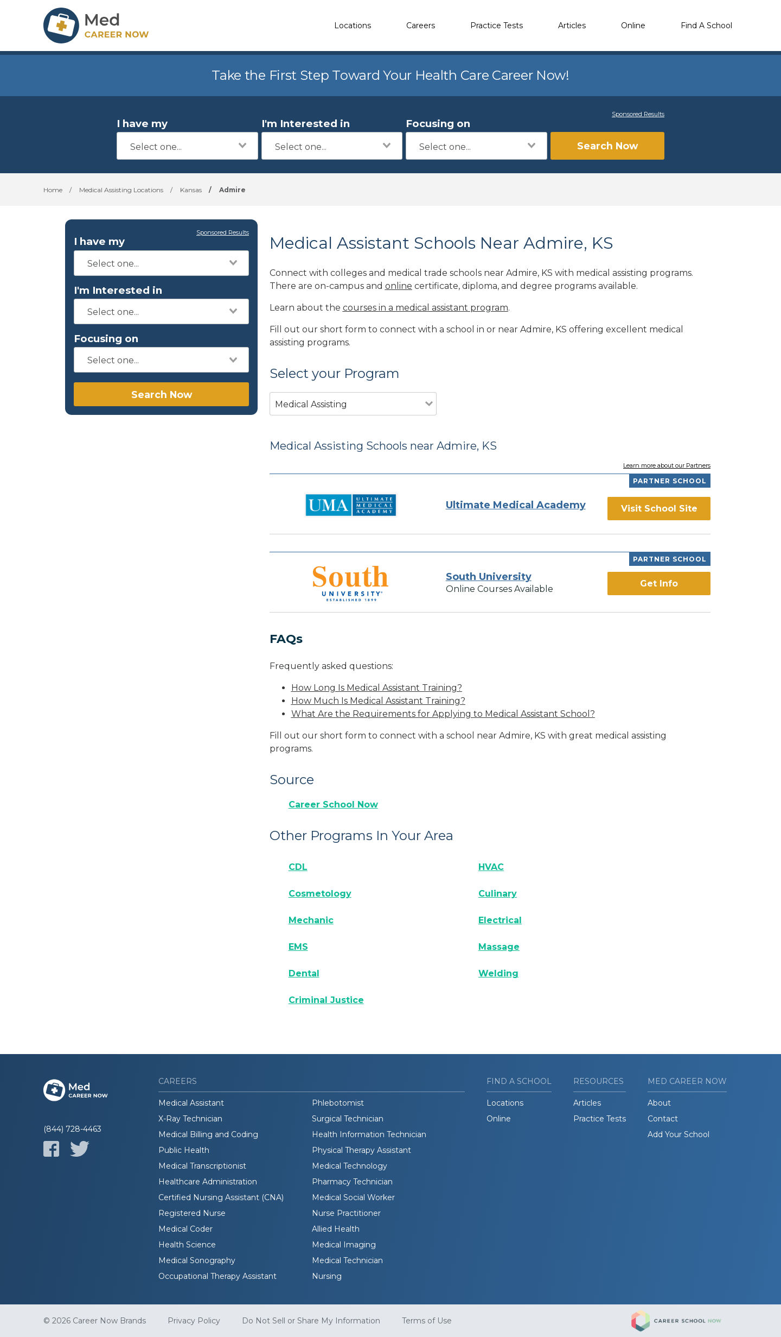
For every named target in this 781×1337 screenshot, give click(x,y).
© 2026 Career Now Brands (94, 1320)
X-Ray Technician (190, 1119)
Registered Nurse (192, 1213)
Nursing (327, 1276)
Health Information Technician (369, 1134)
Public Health (183, 1150)
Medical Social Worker (353, 1197)
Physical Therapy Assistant (361, 1150)
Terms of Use (427, 1320)
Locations (352, 25)
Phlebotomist (338, 1103)
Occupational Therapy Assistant (217, 1276)
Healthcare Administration (207, 1182)
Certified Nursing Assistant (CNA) (221, 1197)
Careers (420, 25)
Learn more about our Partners (666, 466)
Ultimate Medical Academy (516, 505)
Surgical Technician (347, 1119)
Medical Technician (347, 1260)
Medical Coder (185, 1229)
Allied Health (336, 1229)
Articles (572, 25)
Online (633, 25)
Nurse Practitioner (346, 1213)
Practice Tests (496, 25)
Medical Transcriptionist (202, 1166)
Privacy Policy (194, 1320)
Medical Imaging (344, 1245)
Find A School (706, 25)
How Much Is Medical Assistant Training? (378, 701)
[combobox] (187, 146)
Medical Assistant (191, 1103)
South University (489, 577)
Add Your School (678, 1134)
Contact (663, 1119)
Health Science (187, 1245)
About (659, 1103)
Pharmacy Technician (352, 1182)
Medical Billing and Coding (208, 1134)
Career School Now (333, 804)
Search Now (607, 146)
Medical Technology (349, 1166)
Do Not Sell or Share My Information (311, 1320)
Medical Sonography (196, 1260)
